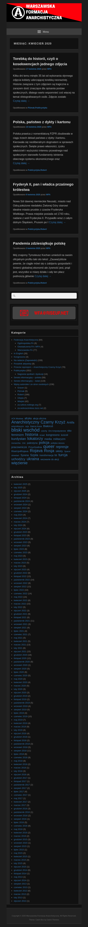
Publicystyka (41, 108)
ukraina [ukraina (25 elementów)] (33, 459)
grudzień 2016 (20, 808)
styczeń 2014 (20, 880)
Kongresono (19, 357)
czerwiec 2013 (20, 887)
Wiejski (20, 401)
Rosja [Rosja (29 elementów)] (49, 450)
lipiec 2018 (19, 754)
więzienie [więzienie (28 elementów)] (19, 463)
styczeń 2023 (20, 569)
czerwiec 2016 (20, 826)
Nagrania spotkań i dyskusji (30, 374)
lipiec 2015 (19, 849)
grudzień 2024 (20, 494)
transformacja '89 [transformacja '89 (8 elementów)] (48, 455)
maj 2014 (18, 877)
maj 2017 (18, 798)
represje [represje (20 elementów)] (62, 447)
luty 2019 (18, 730)
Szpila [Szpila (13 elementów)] (34, 455)
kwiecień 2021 (20, 641)
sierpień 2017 (20, 788)
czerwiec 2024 (20, 511)
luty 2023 (18, 566)
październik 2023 (22, 539)
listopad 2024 (20, 498)
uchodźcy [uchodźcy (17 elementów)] (18, 459)
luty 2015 (18, 863)
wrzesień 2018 (21, 747)
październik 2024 (22, 501)
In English (18, 353)
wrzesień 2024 (21, 504)
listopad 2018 (20, 740)
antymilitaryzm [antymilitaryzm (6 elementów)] (17, 426)
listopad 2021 (20, 617)
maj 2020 (18, 679)
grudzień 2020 (20, 655)
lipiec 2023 (19, 549)
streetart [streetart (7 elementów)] (15, 455)
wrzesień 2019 (21, 706)
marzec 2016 (20, 836)
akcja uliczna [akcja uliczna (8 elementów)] (39, 418)
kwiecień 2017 (20, 802)
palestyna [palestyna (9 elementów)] (32, 443)
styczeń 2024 (20, 528)
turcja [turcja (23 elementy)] (62, 455)
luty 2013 (18, 897)
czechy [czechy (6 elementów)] (44, 431)
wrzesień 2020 (21, 665)
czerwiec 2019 (20, 716)
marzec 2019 (20, 726)
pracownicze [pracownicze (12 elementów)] (19, 447)
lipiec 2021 (19, 631)
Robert (43, 170)
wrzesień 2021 (21, 624)
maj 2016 (18, 829)
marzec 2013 (20, 894)
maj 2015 (18, 853)
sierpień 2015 (20, 846)
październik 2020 (22, 661)
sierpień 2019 (20, 709)
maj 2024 (18, 515)
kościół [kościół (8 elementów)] (64, 435)
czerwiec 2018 (20, 757)
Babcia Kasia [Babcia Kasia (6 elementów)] (36, 426)
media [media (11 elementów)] (48, 439)
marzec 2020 (20, 685)
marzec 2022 (20, 604)
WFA (49, 69)
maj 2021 (18, 638)
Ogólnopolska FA (25, 343)
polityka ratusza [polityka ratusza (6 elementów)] (57, 443)
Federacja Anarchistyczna (26, 340)
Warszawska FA (25, 350)
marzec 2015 (20, 860)
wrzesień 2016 (21, 815)
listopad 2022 (20, 576)
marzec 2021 (20, 644)
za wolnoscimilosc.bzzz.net (30, 408)
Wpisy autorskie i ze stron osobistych (31, 384)
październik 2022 (22, 580)
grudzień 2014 (20, 870)
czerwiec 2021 (20, 634)
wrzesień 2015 (21, 843)
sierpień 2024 (20, 508)
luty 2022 (18, 607)
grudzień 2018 (20, 737)
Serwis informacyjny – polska (27, 377)
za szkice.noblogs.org (27, 405)
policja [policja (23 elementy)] (44, 442)
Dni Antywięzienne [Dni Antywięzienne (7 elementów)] (57, 431)
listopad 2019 (20, 699)
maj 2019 (18, 720)
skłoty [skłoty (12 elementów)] (59, 451)
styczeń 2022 (20, 610)
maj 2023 (18, 556)
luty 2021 (18, 648)
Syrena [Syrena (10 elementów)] (25, 455)
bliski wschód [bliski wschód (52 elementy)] (25, 430)
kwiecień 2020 (20, 682)
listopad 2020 (20, 658)
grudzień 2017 (20, 778)
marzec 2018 (20, 767)
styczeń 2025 (20, 491)
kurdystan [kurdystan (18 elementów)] (18, 438)
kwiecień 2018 (20, 764)
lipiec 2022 (19, 590)
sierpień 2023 (20, 545)
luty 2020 (18, 689)
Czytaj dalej (21, 101)
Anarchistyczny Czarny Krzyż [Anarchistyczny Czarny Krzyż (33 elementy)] (38, 422)
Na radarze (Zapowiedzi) (25, 360)
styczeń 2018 (20, 774)
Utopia (20, 398)
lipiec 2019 (19, 713)
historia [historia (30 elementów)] (31, 434)
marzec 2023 (20, 562)
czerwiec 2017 (20, 795)
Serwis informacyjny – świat (27, 381)
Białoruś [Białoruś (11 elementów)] (48, 426)
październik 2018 (22, 744)
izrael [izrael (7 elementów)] (42, 435)
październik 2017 (22, 785)
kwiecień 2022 (20, 600)
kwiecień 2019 (20, 723)
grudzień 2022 (20, 573)
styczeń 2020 (20, 692)
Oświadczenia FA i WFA (28, 346)
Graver (20, 387)
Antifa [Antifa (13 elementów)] (70, 422)
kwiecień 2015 (20, 856)
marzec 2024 (20, 522)
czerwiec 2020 (20, 675)
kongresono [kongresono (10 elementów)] (53, 435)
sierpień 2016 (20, 819)
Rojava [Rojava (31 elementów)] (36, 450)
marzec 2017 (20, 805)
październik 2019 (22, 703)
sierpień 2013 (20, 884)
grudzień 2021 (20, 614)
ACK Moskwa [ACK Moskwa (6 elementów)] (17, 418)
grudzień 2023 (20, 532)
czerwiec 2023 (20, 552)
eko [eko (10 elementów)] (69, 430)
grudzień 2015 (20, 839)
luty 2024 (18, 525)
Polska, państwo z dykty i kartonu (42, 122)
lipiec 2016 (19, 822)
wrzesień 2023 (21, 542)
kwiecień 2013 (20, 891)
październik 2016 (22, 812)
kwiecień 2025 (20, 484)
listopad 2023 (20, 535)
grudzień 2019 (20, 696)
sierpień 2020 (20, 668)
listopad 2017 (20, 781)
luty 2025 (18, 487)
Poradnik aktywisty (23, 363)
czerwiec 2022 (20, 593)
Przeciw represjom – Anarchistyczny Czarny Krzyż (37, 367)
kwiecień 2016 (20, 832)
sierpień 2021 (20, 627)
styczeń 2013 (20, 901)
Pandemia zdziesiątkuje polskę (39, 243)
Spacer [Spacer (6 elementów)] (67, 451)
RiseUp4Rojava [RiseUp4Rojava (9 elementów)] (19, 451)
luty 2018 (18, 771)
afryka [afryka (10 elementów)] (28, 418)
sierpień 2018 (20, 750)
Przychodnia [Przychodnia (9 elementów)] (35, 447)
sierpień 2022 (20, 586)
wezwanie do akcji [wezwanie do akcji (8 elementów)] (49, 459)
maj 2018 (18, 761)
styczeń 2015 (20, 866)
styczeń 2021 (20, 651)
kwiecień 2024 (20, 518)
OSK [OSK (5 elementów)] (24, 443)
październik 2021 (22, 621)
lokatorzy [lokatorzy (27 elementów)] (35, 438)
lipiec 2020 (19, 672)
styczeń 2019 (20, 733)
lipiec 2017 (19, 791)
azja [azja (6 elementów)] (27, 426)
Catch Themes (53, 920)
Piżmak (31, 108)
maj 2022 (18, 597)
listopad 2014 (20, 873)
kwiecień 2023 (20, 559)
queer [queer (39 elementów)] (49, 446)
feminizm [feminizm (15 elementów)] (17, 434)
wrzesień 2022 (21, 583)
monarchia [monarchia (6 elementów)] (16, 443)
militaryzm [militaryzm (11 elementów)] (59, 439)
